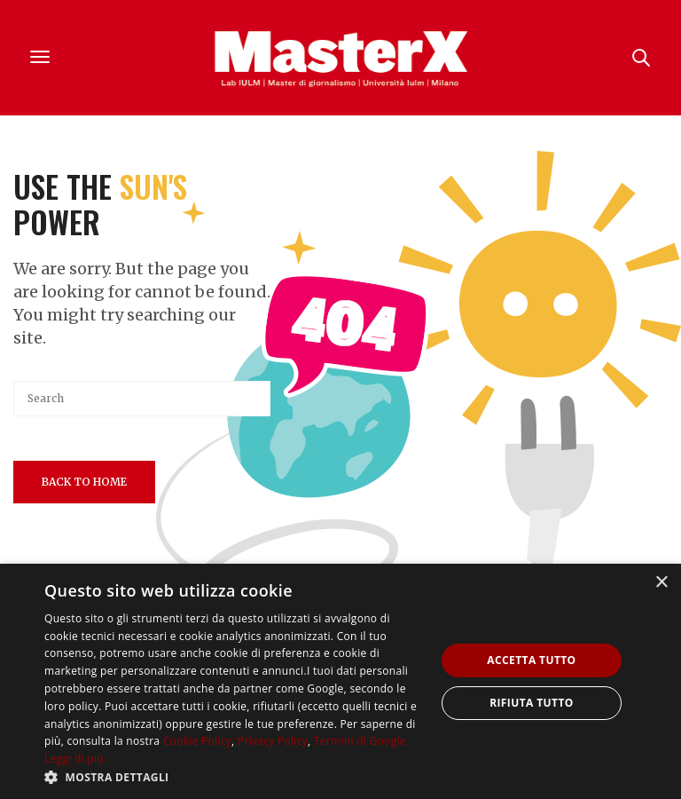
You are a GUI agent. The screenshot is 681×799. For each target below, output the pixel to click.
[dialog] (340, 681)
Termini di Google (360, 740)
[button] (234, 777)
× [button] (661, 582)
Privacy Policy (273, 740)
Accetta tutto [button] (531, 660)
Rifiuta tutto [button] (531, 702)
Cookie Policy (197, 740)
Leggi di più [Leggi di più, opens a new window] (74, 758)
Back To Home (84, 481)
